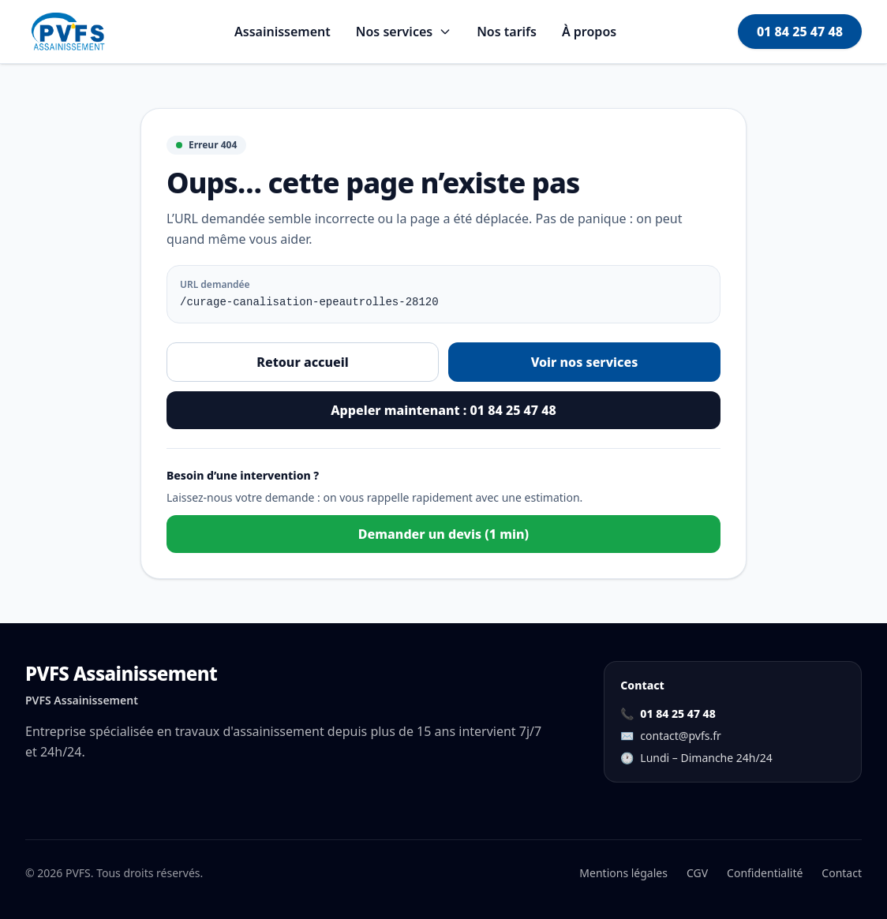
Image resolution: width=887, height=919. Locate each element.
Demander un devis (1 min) (443, 534)
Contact (842, 872)
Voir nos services (584, 362)
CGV (697, 872)
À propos (589, 31)
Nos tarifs (507, 31)
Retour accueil (302, 362)
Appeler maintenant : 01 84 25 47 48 (443, 410)
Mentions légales (623, 872)
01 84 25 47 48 (800, 31)
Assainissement (282, 31)
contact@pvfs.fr (680, 735)
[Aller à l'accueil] (69, 31)
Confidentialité (765, 872)
